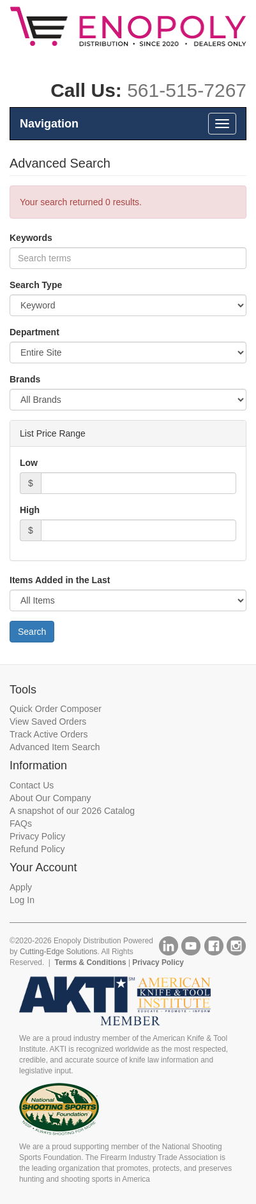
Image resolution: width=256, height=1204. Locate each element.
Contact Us (32, 785)
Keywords (31, 238)
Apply (21, 887)
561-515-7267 (186, 90)
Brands (25, 379)
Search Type (36, 285)
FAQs (21, 823)
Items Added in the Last (60, 580)
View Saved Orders (48, 721)
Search (32, 632)
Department (34, 332)
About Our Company (50, 798)
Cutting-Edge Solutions (59, 951)
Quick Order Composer (56, 709)
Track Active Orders (48, 734)
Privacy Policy (37, 836)
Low (29, 463)
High (30, 510)
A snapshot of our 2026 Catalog (72, 811)
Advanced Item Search (55, 747)
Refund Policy (37, 849)
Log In (22, 900)
